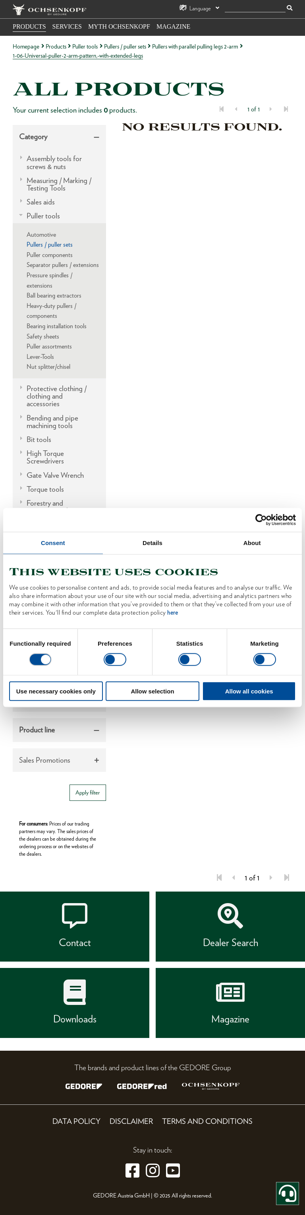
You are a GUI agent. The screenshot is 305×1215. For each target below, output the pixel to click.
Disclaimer (131, 1121)
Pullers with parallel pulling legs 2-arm (195, 46)
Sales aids (41, 202)
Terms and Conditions (207, 1121)
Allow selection (152, 690)
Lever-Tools (40, 356)
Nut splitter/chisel (48, 366)
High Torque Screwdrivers (45, 457)
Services (67, 26)
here (172, 612)
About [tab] (252, 542)
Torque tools (45, 489)
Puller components (50, 255)
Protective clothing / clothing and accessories (57, 396)
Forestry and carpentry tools (49, 506)
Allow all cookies (249, 690)
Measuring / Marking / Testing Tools (59, 184)
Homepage (26, 46)
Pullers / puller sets (125, 46)
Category (33, 136)
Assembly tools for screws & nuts (54, 162)
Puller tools (85, 46)
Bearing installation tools (57, 326)
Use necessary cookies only (56, 690)
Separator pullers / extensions (63, 265)
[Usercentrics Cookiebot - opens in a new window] (261, 520)
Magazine (173, 26)
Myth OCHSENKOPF (119, 26)
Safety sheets (43, 336)
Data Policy (76, 1121)
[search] (255, 8)
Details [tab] (152, 542)
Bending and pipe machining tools (52, 421)
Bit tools (39, 439)
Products (29, 26)
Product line (37, 729)
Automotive (41, 234)
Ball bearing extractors (54, 295)
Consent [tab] (53, 542)
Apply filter (87, 792)
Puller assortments (49, 346)
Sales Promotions (44, 760)
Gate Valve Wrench (55, 475)
